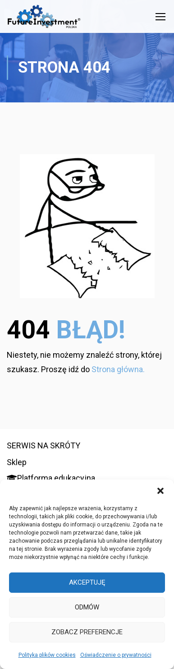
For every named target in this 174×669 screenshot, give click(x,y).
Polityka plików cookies (47, 655)
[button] (160, 490)
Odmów (87, 607)
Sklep (17, 462)
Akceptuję (87, 582)
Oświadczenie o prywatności (115, 655)
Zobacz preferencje (87, 632)
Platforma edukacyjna (51, 478)
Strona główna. (118, 369)
